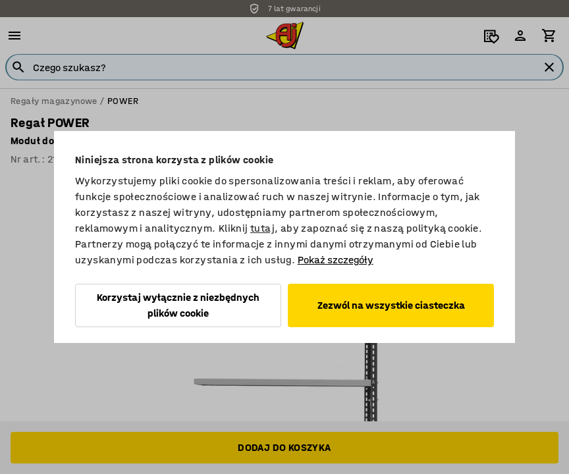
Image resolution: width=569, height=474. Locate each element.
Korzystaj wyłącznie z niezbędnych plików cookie (178, 305)
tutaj (262, 228)
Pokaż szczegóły (335, 259)
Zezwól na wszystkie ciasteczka (391, 305)
